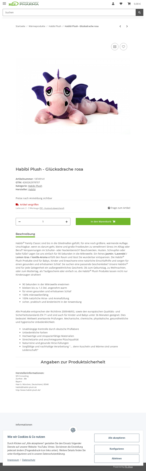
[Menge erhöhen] (66, 221)
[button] (113, 3)
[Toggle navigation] (4, 2)
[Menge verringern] (19, 221)
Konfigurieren (116, 449)
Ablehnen (116, 458)
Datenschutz (29, 460)
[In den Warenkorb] (18, 37)
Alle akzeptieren (115, 438)
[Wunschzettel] (121, 3)
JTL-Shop (129, 466)
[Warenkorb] (134, 3)
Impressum (14, 460)
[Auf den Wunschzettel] (123, 46)
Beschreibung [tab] (25, 234)
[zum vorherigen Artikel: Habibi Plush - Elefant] (120, 26)
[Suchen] (69, 12)
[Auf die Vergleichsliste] (114, 46)
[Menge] (43, 221)
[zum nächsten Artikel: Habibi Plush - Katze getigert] (127, 26)
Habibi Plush (35, 185)
